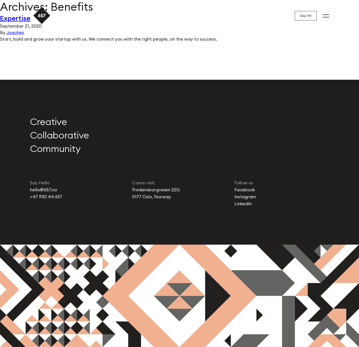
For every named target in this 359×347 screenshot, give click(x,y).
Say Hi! (305, 15)
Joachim (15, 32)
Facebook (244, 190)
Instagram (245, 197)
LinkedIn (243, 204)
